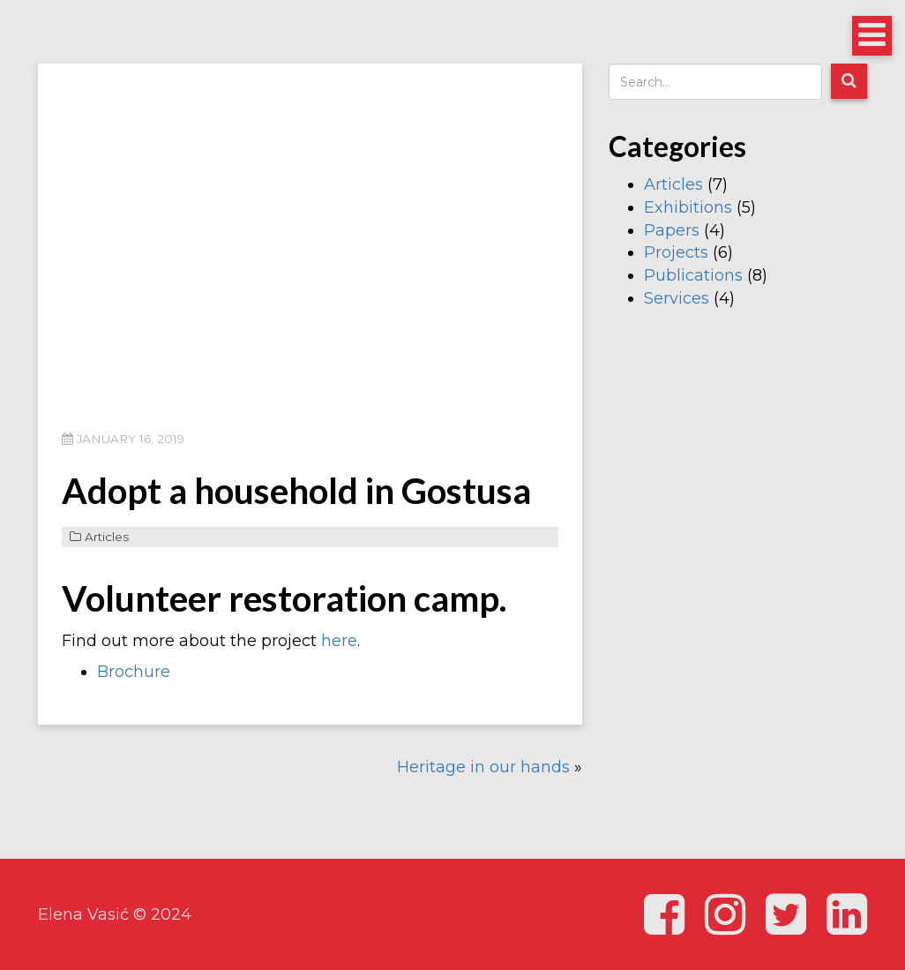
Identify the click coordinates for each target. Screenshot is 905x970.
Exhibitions (688, 207)
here (339, 640)
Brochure (133, 671)
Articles (107, 537)
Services (676, 298)
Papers (671, 230)
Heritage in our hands (483, 767)
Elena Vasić (83, 914)
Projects (676, 252)
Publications (693, 275)
